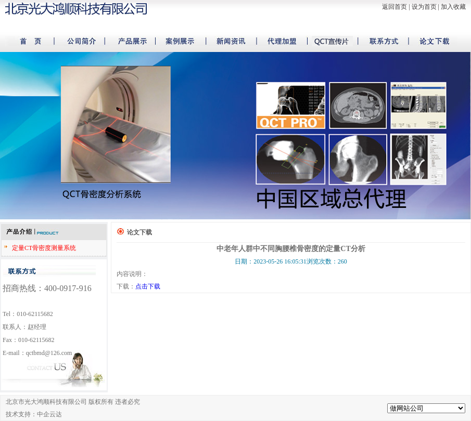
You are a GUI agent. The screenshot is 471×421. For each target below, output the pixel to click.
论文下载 (426, 41)
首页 (31, 41)
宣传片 (327, 41)
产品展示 (130, 41)
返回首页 (394, 6)
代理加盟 (278, 41)
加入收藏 (453, 6)
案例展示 (179, 41)
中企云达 (49, 414)
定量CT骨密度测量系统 (44, 248)
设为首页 (424, 6)
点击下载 (147, 286)
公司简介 (80, 41)
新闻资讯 (228, 41)
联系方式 (377, 41)
